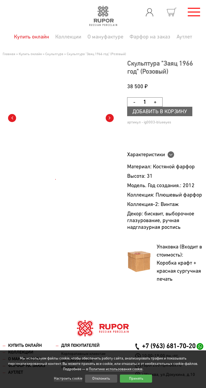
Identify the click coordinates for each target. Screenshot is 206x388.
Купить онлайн (31, 37)
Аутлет (184, 37)
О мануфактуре (105, 37)
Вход (149, 12)
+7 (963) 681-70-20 (169, 346)
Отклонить (101, 378)
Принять (136, 378)
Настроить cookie (68, 378)
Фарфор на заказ (150, 37)
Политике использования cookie (115, 369)
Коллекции (68, 37)
